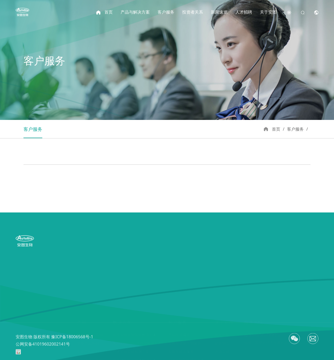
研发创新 (222, 297)
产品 (81, 285)
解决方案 (122, 285)
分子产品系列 (88, 330)
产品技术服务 (179, 297)
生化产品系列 (88, 314)
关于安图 (224, 285)
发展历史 (222, 322)
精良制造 (222, 305)
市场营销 (222, 314)
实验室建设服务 (181, 314)
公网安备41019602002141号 (43, 353)
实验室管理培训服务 (184, 330)
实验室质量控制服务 (184, 305)
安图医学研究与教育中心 (188, 339)
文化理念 (222, 339)
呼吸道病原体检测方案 (131, 314)
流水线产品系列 (90, 297)
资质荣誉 (222, 330)
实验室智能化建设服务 (186, 322)
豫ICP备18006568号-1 (72, 346)
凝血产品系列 (88, 339)
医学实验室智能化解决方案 (135, 297)
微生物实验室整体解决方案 (135, 322)
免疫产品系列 (88, 305)
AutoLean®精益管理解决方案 (137, 305)
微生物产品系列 (90, 322)
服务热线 (253, 285)
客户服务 (177, 285)
